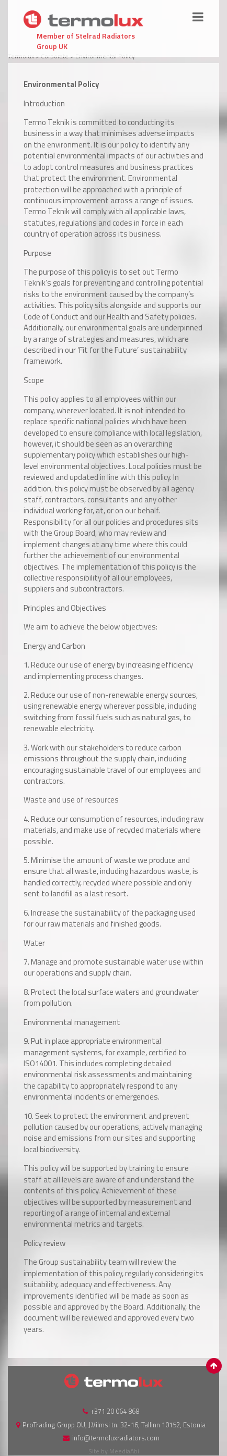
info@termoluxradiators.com (116, 1438)
